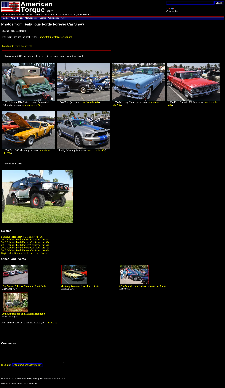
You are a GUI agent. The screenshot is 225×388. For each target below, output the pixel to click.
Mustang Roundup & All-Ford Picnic (80, 286)
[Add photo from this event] (17, 46)
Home (5, 18)
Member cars (31, 18)
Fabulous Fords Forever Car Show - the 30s (22, 236)
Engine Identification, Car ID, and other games (23, 253)
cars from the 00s (96, 150)
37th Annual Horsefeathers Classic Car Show (142, 286)
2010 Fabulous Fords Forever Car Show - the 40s (25, 239)
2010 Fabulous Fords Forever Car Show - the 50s (25, 242)
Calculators (53, 18)
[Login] (5, 367)
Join (13, 18)
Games (43, 18)
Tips (63, 18)
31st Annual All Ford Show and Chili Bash (24, 286)
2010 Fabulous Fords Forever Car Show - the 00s (25, 250)
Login (20, 18)
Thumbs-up (51, 322)
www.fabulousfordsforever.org (56, 36)
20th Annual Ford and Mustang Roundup (23, 313)
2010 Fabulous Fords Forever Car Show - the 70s (25, 247)
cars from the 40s (90, 102)
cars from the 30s (32, 105)
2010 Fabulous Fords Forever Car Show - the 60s (25, 245)
